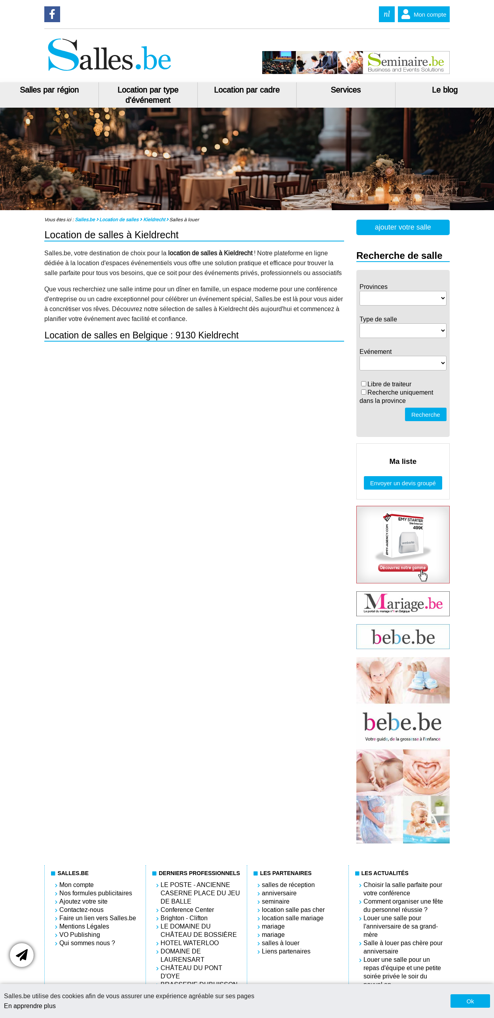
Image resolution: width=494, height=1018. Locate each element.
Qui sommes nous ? (87, 943)
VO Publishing (79, 935)
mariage (273, 926)
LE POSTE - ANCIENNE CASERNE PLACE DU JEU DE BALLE (200, 893)
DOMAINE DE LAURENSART (182, 955)
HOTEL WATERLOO (190, 943)
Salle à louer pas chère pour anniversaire (403, 947)
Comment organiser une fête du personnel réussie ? (403, 905)
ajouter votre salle (403, 227)
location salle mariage (293, 918)
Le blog (445, 90)
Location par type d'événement (147, 95)
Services (346, 90)
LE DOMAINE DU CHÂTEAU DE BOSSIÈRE (199, 930)
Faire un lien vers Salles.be (97, 918)
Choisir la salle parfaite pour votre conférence (402, 889)
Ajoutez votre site (83, 901)
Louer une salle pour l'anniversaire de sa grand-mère (400, 926)
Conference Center (187, 910)
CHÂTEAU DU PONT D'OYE (191, 972)
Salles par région (49, 90)
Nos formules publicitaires (95, 893)
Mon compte (422, 14)
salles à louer (280, 943)
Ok (470, 1001)
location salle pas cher (293, 910)
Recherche (425, 414)
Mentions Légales (84, 926)
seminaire (276, 901)
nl (387, 14)
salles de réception (288, 885)
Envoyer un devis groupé (403, 483)
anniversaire (279, 893)
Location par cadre (247, 90)
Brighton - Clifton (184, 918)
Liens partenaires (286, 951)
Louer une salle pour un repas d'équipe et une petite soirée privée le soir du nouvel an (402, 972)
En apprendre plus (30, 1006)
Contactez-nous (81, 910)
